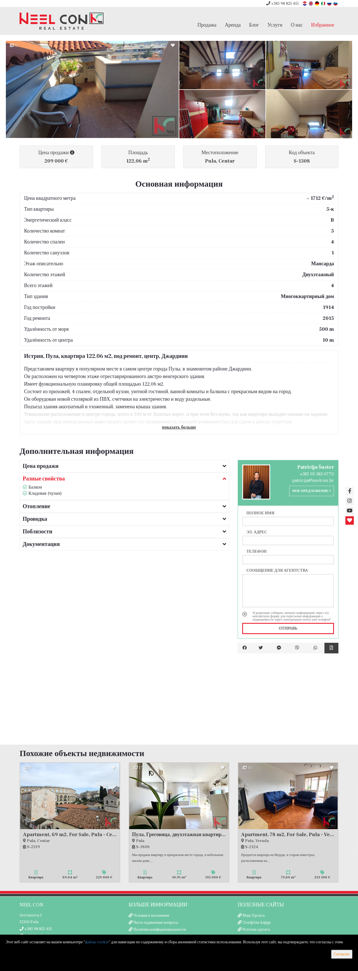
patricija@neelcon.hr (313, 480)
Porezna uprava (256, 929)
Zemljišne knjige (256, 922)
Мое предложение (311, 491)
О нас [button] (297, 25)
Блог (254, 25)
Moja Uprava (253, 915)
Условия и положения (151, 915)
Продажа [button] (206, 25)
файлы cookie (97, 942)
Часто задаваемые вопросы (155, 922)
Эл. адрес (256, 532)
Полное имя (260, 513)
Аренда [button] (233, 25)
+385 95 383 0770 (317, 474)
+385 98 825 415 (282, 3)
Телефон (256, 551)
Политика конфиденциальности (159, 929)
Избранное (322, 25)
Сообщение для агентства (277, 570)
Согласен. (342, 954)
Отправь (288, 628)
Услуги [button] (274, 25)
